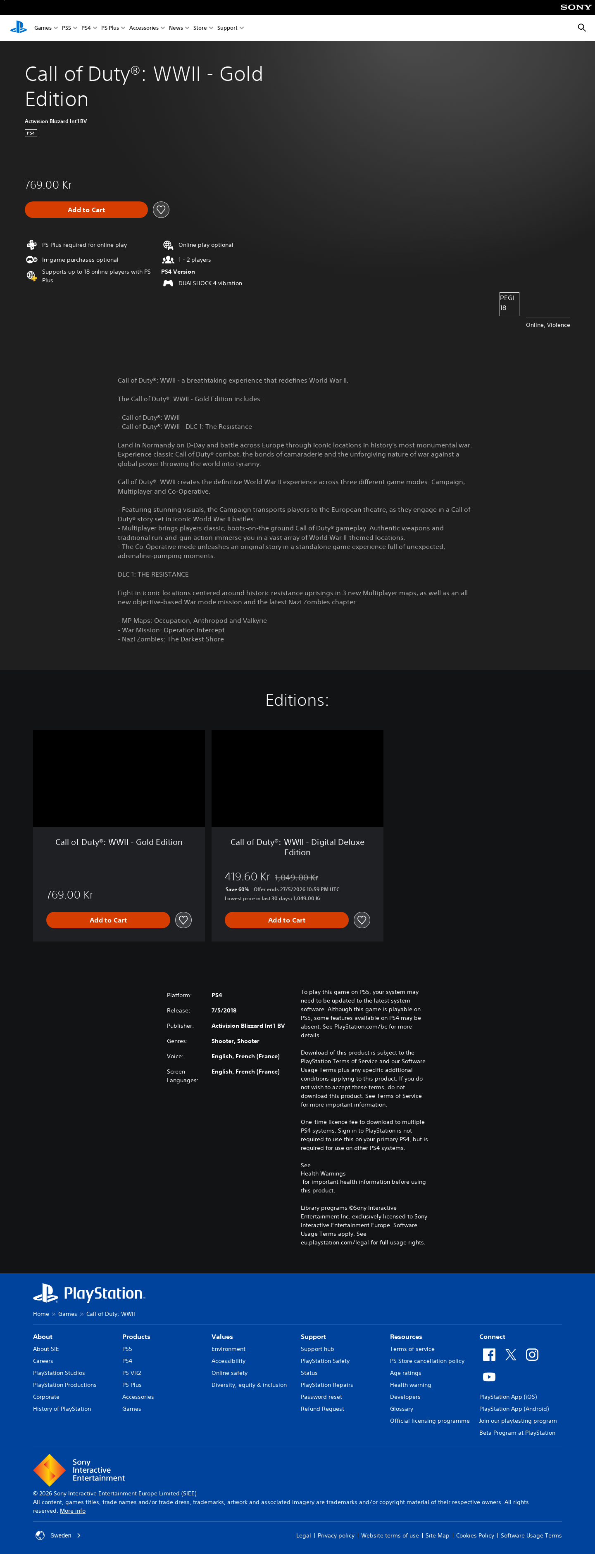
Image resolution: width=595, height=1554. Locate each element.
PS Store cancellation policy (427, 1361)
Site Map (438, 1535)
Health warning (410, 1384)
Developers (405, 1396)
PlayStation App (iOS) (508, 1396)
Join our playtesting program (518, 1420)
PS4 (86, 28)
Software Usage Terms (531, 1535)
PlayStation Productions (65, 1384)
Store (200, 28)
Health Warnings (323, 1173)
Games (43, 28)
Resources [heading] (406, 1336)
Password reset (321, 1396)
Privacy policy (336, 1535)
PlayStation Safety (325, 1361)
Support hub (317, 1349)
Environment (228, 1349)
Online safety (230, 1373)
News (176, 28)
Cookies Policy (475, 1535)
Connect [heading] (492, 1336)
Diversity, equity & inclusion (249, 1384)
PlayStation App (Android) (514, 1408)
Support (227, 28)
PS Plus (110, 28)
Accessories (144, 28)
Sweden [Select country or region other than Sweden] (58, 1535)
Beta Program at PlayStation (517, 1432)
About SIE (46, 1349)
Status (309, 1373)
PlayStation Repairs (327, 1384)
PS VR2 (131, 1373)
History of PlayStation (62, 1408)
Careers (43, 1361)
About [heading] (42, 1336)
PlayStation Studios (59, 1373)
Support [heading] (313, 1336)
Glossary (401, 1408)
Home (41, 1313)
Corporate (46, 1396)
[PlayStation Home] (18, 28)
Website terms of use (390, 1535)
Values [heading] (222, 1336)
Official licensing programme (430, 1420)
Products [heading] (136, 1336)
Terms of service (412, 1349)
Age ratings (405, 1373)
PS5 (66, 28)
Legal (303, 1535)
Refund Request (322, 1408)
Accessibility (228, 1361)
